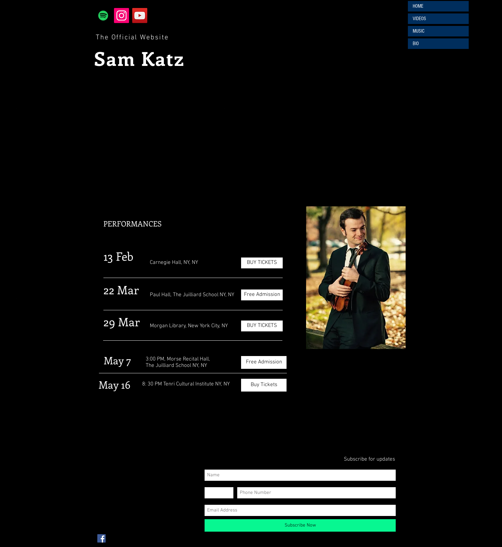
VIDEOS (419, 18)
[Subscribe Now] (300, 525)
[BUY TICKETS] (262, 263)
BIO (416, 43)
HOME (418, 6)
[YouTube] (139, 15)
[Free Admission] (262, 294)
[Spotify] (103, 15)
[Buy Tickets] (264, 385)
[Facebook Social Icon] (101, 538)
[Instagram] (121, 15)
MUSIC (419, 31)
